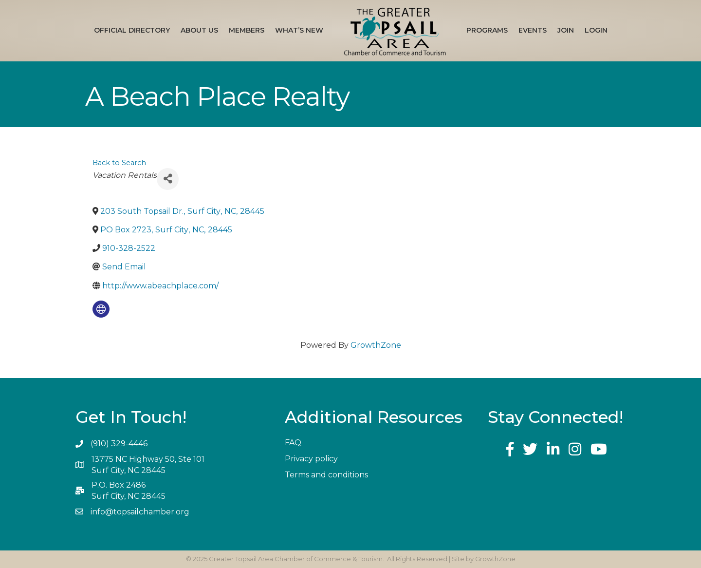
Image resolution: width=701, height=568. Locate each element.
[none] (101, 309)
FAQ (293, 442)
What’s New (299, 30)
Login (596, 30)
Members (246, 30)
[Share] (168, 179)
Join (565, 30)
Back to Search (119, 162)
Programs (487, 30)
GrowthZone (375, 345)
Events (532, 30)
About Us (199, 30)
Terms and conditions (326, 474)
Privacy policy (311, 458)
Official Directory (132, 30)
